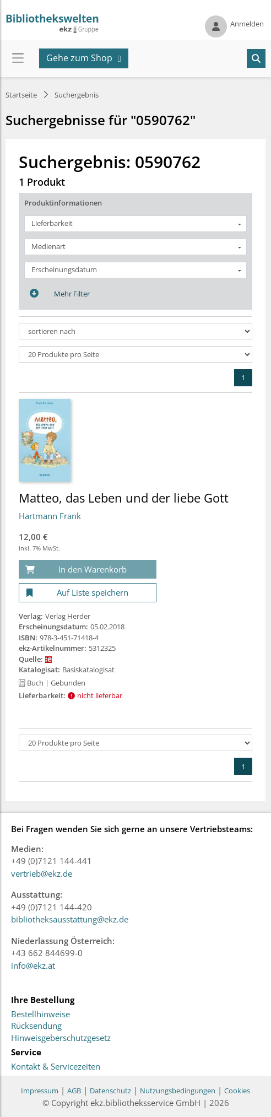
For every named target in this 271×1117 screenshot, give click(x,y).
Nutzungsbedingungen (177, 1091)
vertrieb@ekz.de (41, 873)
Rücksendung (36, 1026)
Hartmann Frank (50, 515)
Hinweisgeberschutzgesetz (61, 1038)
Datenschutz (110, 1091)
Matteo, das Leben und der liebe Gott (124, 497)
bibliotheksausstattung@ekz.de (69, 919)
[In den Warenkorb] (87, 569)
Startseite (21, 95)
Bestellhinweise (40, 1014)
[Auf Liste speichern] (87, 592)
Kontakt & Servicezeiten (55, 1067)
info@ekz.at (33, 965)
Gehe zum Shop (79, 58)
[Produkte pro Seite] (135, 354)
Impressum (39, 1091)
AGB (74, 1091)
